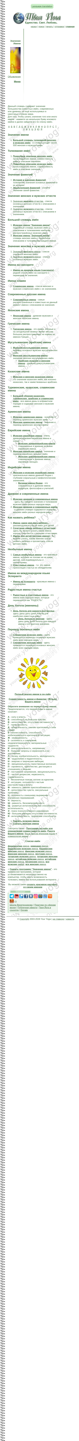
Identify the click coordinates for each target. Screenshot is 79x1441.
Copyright (24, 919)
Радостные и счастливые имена (30, 595)
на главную (58, 919)
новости (70, 919)
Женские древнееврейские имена (36, 456)
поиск (41, 26)
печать (49, 26)
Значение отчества (28, 201)
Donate (24, 910)
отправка (59, 26)
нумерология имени (18, 836)
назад (34, 26)
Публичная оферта (27, 907)
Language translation (42, 6)
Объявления (14, 76)
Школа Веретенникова (21, 905)
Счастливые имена (23, 565)
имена (18, 846)
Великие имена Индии (30, 483)
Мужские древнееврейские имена (36, 443)
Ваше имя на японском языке (40, 833)
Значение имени (26, 251)
